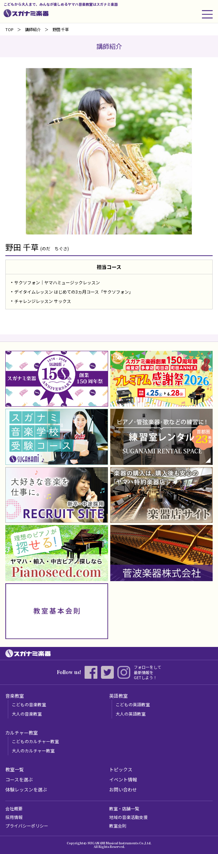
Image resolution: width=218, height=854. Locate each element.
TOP (9, 29)
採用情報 (13, 817)
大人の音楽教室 (27, 714)
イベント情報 (123, 779)
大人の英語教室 (131, 714)
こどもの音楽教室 (29, 704)
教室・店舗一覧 (124, 808)
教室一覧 (14, 769)
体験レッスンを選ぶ (26, 789)
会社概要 (13, 808)
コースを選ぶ (19, 779)
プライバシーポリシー (26, 826)
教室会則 (117, 826)
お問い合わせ (123, 789)
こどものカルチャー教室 (35, 741)
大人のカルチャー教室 (33, 750)
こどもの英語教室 (133, 704)
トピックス (120, 769)
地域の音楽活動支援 (128, 817)
